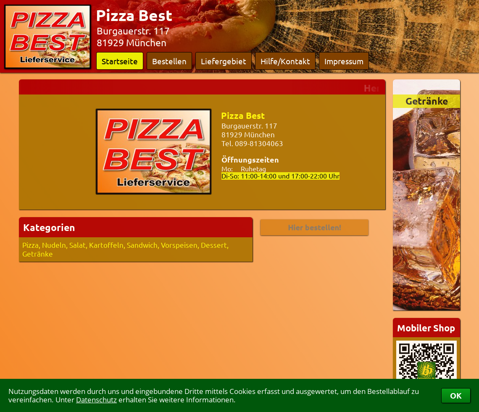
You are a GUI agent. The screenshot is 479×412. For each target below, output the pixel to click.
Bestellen (169, 61)
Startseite (120, 61)
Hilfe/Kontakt (285, 61)
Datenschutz (96, 399)
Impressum (343, 61)
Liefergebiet (223, 61)
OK (456, 395)
